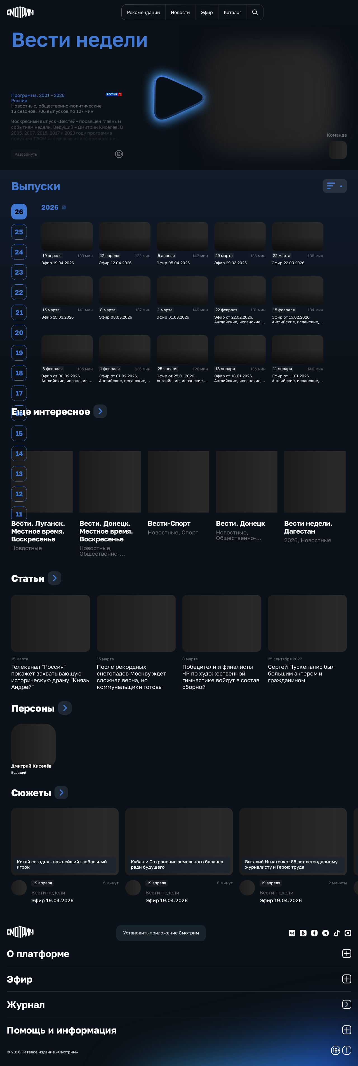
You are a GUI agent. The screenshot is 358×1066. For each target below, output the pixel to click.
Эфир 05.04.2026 (173, 262)
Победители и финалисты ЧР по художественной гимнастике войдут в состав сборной (220, 676)
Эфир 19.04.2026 (57, 262)
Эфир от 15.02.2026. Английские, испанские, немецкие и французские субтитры (297, 324)
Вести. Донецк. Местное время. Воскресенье (106, 531)
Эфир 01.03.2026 (173, 317)
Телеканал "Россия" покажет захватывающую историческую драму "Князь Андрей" (50, 676)
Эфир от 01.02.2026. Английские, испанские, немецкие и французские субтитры (124, 382)
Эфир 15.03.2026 (57, 317)
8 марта (190, 658)
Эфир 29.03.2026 (230, 262)
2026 (64, 207)
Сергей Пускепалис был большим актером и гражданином (301, 673)
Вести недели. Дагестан (308, 527)
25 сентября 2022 (285, 658)
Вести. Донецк (240, 523)
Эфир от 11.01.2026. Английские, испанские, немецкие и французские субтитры (297, 382)
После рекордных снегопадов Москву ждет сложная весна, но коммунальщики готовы (131, 676)
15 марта (19, 658)
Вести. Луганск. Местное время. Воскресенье (38, 531)
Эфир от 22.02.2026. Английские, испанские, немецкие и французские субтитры (239, 324)
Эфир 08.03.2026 (115, 317)
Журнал (179, 1004)
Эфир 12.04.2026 (115, 262)
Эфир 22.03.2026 (288, 262)
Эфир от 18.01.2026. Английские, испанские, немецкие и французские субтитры (239, 382)
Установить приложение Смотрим (161, 933)
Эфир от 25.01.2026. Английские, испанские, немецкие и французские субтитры (182, 382)
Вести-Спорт (169, 523)
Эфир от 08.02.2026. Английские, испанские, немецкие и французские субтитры (66, 382)
